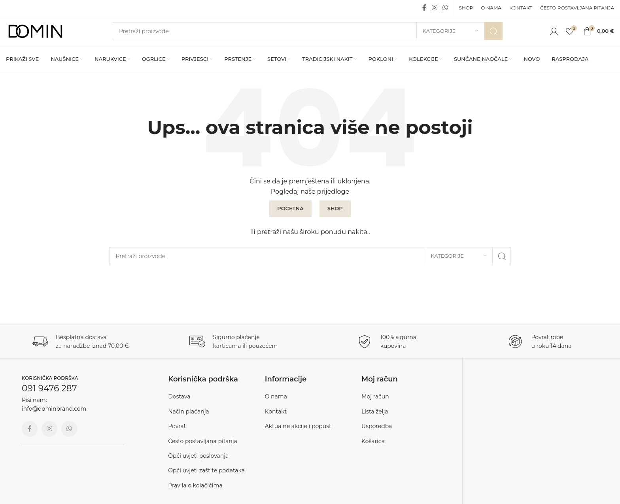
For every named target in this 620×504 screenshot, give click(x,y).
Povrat (177, 426)
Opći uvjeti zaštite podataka (206, 470)
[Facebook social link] (424, 8)
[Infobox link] (80, 342)
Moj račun (375, 396)
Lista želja (374, 411)
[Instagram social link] (434, 8)
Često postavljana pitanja (202, 441)
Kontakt (276, 411)
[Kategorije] (450, 31)
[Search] (308, 31)
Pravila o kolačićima (195, 485)
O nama (276, 396)
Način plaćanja (188, 411)
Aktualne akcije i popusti (299, 426)
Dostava (179, 396)
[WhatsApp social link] (445, 8)
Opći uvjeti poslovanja (198, 455)
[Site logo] (35, 30)
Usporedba (376, 426)
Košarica (373, 441)
